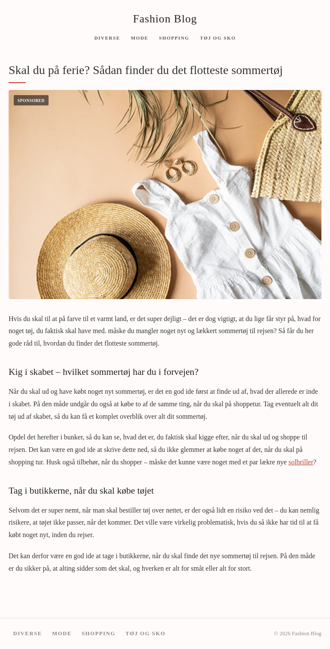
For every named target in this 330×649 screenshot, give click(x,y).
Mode (139, 37)
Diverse (107, 37)
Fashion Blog (165, 18)
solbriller (300, 462)
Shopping (174, 37)
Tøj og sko (217, 37)
